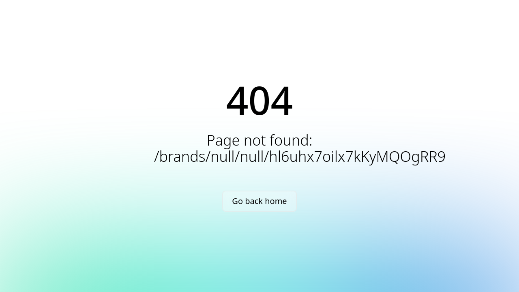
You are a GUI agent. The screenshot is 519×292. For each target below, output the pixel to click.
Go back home (259, 200)
